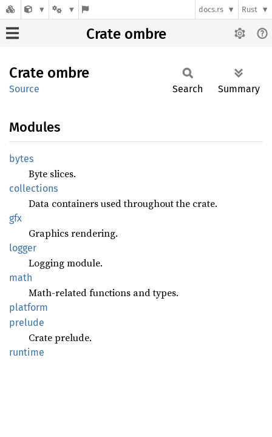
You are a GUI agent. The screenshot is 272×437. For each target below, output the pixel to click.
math (20, 277)
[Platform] (63, 9)
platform (28, 307)
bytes (21, 158)
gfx (15, 218)
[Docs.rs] (10, 9)
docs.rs (211, 9)
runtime (26, 352)
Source (24, 89)
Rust (249, 9)
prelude (26, 322)
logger (22, 248)
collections (33, 188)
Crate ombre (126, 33)
